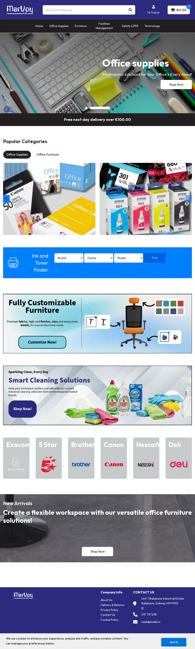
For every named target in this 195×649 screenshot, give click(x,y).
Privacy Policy (109, 610)
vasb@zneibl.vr (151, 622)
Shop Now (176, 84)
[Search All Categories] (89, 10)
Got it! (174, 642)
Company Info (111, 592)
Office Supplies (59, 26)
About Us (106, 600)
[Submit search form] (130, 9)
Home (39, 26)
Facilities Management (104, 26)
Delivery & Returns (112, 605)
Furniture (81, 26)
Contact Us (108, 615)
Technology (152, 26)
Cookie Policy (109, 620)
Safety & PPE (130, 26)
